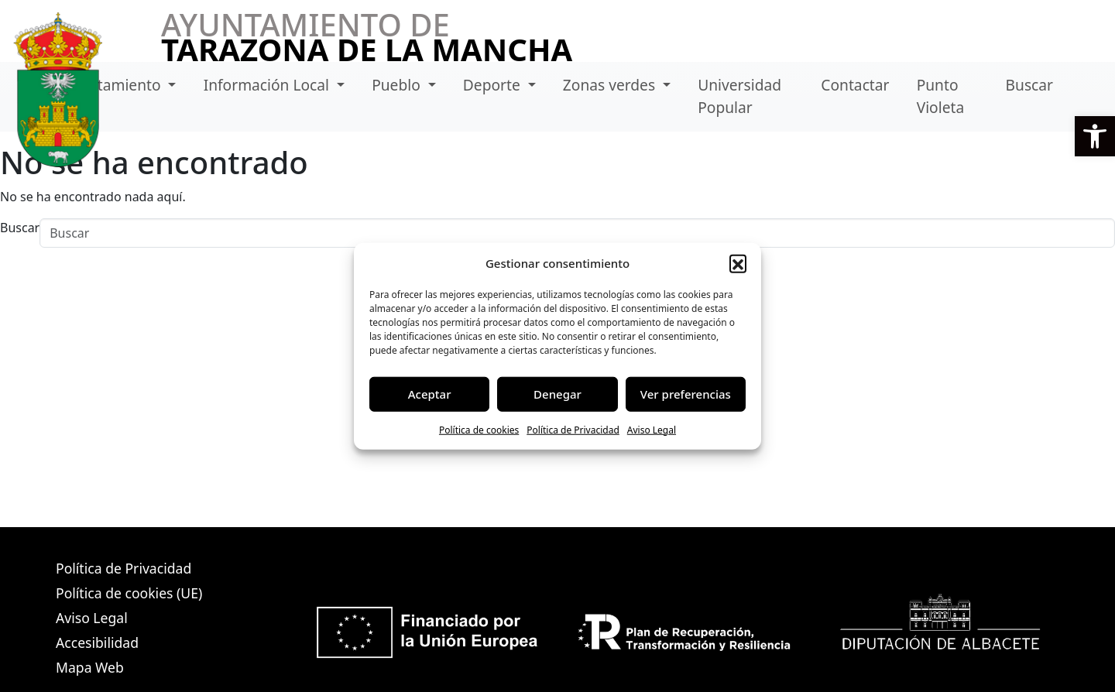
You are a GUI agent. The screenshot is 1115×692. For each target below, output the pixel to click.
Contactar (855, 84)
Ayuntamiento (113, 84)
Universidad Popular (739, 96)
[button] (1095, 136)
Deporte (493, 84)
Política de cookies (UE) (129, 593)
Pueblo (398, 84)
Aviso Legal (651, 429)
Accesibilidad (97, 642)
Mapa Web (90, 667)
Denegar (557, 394)
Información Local (268, 84)
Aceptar (429, 394)
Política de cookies (479, 429)
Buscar (1029, 84)
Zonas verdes (611, 84)
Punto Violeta (941, 96)
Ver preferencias (685, 394)
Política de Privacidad (573, 429)
